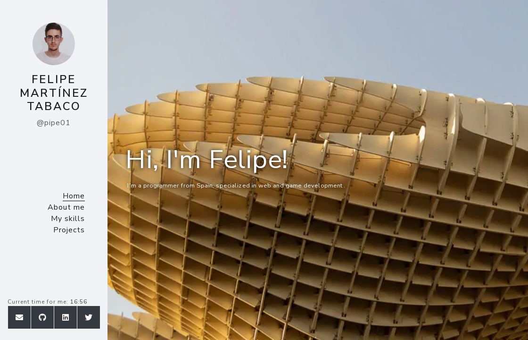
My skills (68, 218)
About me (66, 207)
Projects (69, 230)
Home (74, 196)
